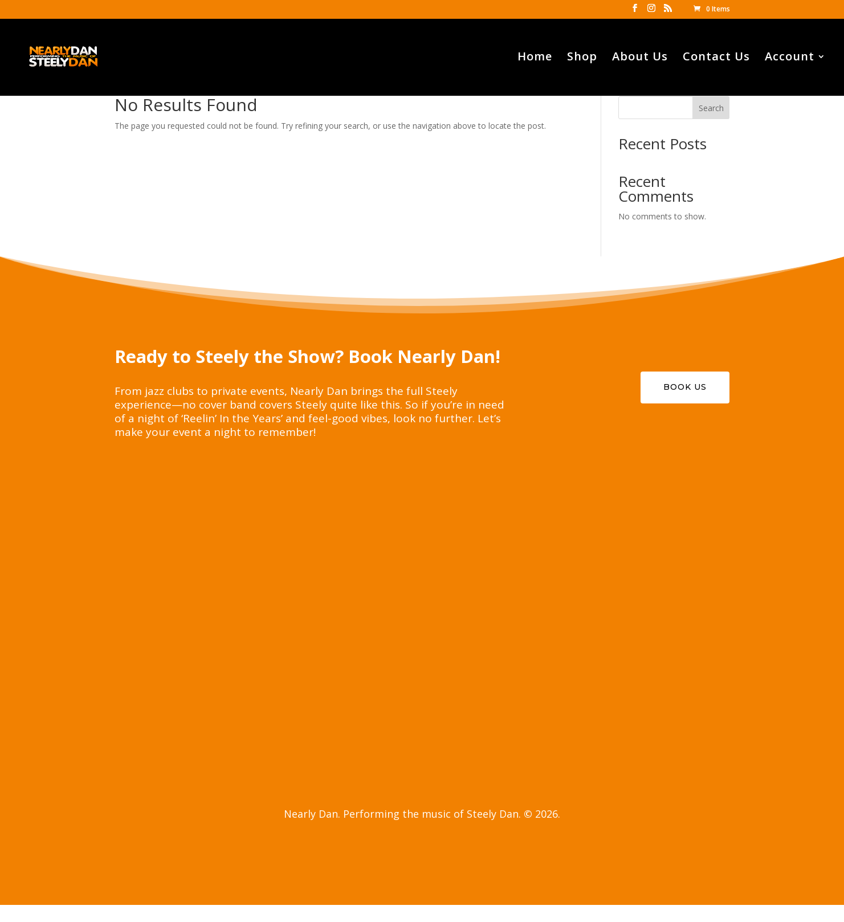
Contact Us (716, 58)
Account (789, 58)
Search (711, 108)
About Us (640, 58)
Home (534, 58)
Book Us (685, 387)
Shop (582, 58)
